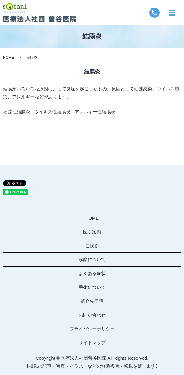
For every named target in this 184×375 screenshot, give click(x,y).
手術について (92, 287)
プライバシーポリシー (92, 328)
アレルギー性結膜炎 (95, 111)
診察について (92, 259)
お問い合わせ (92, 314)
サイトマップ (92, 342)
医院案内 (92, 231)
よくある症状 (92, 273)
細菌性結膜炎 (16, 111)
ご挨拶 (92, 245)
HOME (8, 58)
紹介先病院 (92, 301)
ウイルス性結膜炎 (52, 111)
